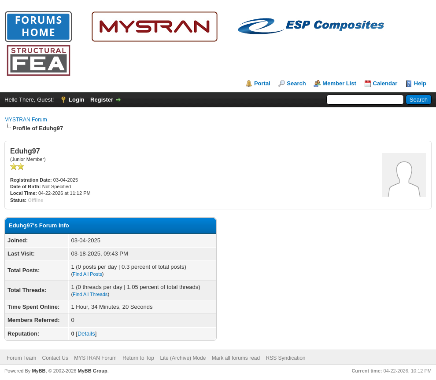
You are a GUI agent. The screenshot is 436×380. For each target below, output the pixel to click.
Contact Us (55, 358)
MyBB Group (92, 370)
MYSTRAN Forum (25, 120)
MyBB (38, 370)
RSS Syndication (286, 358)
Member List (339, 83)
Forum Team (21, 358)
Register (101, 99)
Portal (262, 83)
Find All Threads (90, 294)
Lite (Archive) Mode (183, 358)
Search (296, 83)
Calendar (385, 83)
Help (420, 83)
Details (86, 333)
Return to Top (138, 358)
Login (76, 99)
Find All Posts (87, 274)
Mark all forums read (236, 358)
